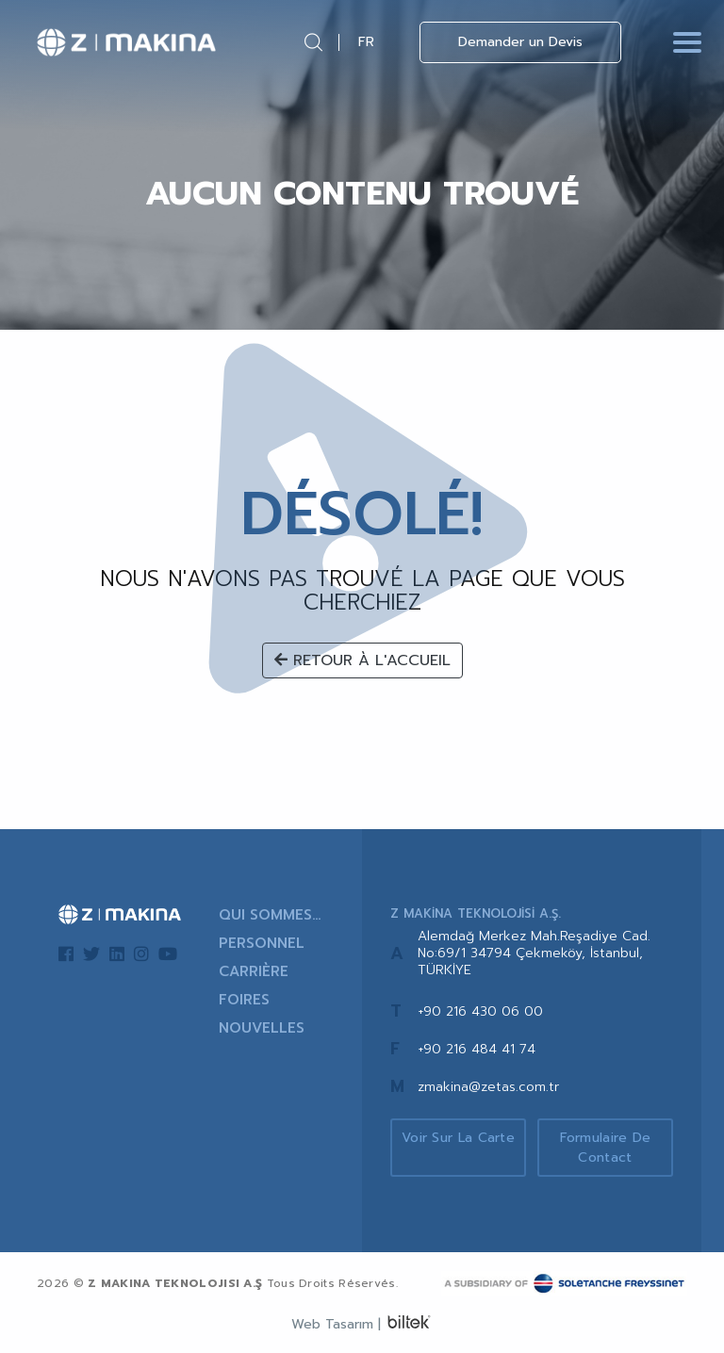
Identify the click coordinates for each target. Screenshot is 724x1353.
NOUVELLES (261, 1028)
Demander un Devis (520, 42)
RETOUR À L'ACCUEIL (362, 660)
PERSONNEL (261, 943)
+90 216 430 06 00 (480, 1011)
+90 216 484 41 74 (476, 1049)
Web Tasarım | (336, 1324)
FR (366, 42)
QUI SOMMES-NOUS (269, 915)
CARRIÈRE (253, 971)
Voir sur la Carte (458, 1138)
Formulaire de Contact (605, 1147)
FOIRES (244, 999)
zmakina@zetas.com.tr (488, 1087)
